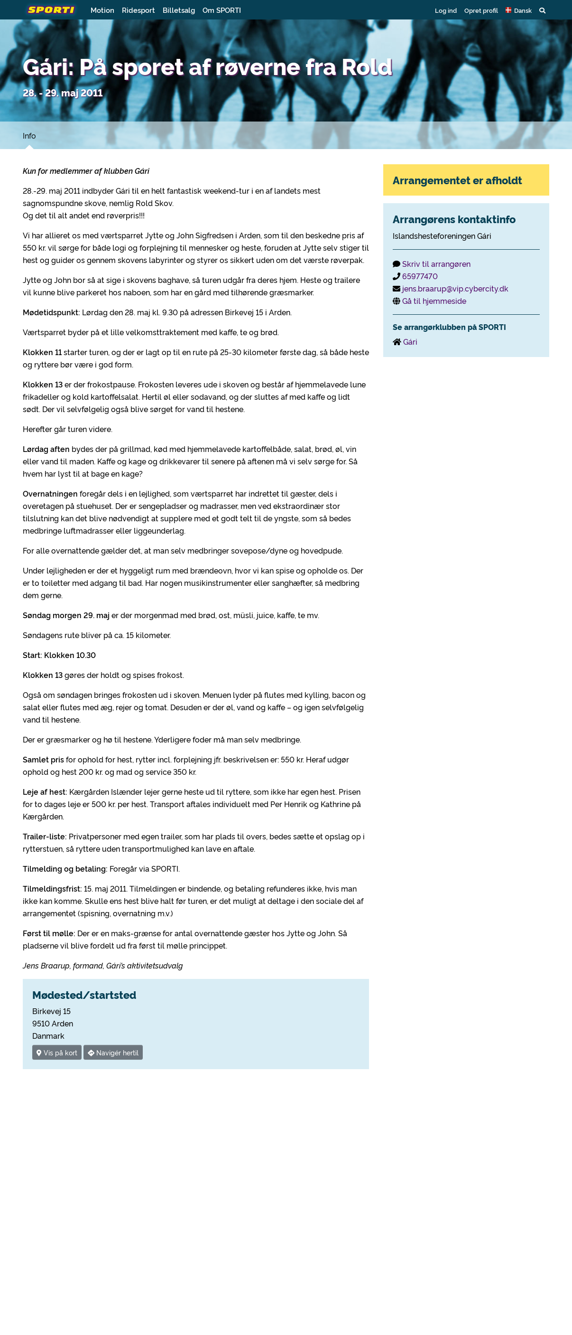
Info (29, 135)
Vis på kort (57, 1052)
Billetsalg (179, 10)
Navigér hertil (113, 1052)
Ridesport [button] (138, 10)
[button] (518, 10)
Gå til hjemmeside (434, 300)
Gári (410, 341)
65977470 (420, 276)
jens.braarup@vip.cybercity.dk (455, 288)
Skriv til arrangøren (436, 263)
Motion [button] (102, 10)
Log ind (446, 10)
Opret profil (481, 10)
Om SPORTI (222, 10)
